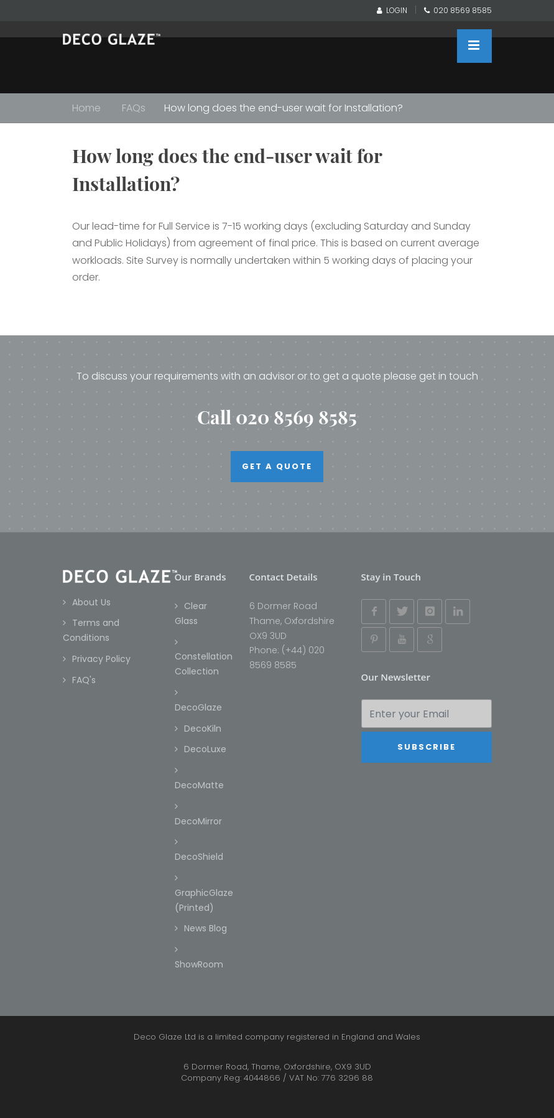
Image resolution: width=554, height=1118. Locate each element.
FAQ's (84, 680)
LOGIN (392, 10)
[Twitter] (401, 611)
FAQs (133, 108)
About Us (91, 602)
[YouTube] (401, 639)
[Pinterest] (373, 639)
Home (86, 108)
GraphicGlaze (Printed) (204, 900)
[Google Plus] (429, 639)
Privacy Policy (101, 659)
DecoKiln (202, 728)
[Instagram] (429, 611)
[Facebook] (373, 611)
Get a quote (277, 466)
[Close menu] (474, 46)
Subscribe (426, 747)
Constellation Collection (204, 664)
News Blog (205, 928)
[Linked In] (457, 611)
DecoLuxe (205, 749)
